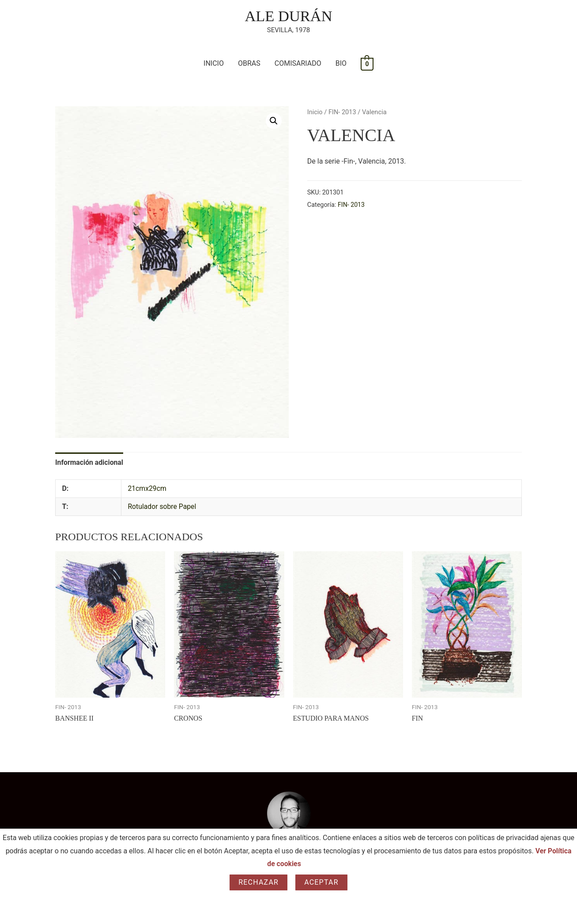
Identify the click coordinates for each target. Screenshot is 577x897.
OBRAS (249, 64)
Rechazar (258, 882)
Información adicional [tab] (89, 462)
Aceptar (321, 882)
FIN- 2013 (343, 112)
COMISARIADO (298, 64)
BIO (341, 64)
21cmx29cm (147, 489)
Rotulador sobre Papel (162, 507)
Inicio (315, 112)
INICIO (214, 64)
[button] (274, 121)
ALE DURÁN (288, 16)
